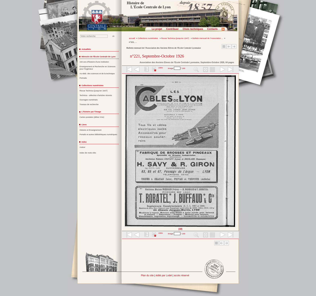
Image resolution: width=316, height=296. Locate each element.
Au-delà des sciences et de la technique (97, 73)
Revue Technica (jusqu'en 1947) (175, 38)
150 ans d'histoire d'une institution (94, 62)
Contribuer (172, 29)
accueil (132, 38)
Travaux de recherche (89, 104)
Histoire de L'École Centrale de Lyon (148, 5)
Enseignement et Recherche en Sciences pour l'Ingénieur (97, 67)
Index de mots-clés (88, 153)
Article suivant (234, 46)
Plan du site (147, 275)
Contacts (212, 29)
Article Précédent (229, 46)
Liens (83, 124)
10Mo (160, 68)
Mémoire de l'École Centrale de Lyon (98, 56)
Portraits (83, 78)
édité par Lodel (164, 275)
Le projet (157, 29)
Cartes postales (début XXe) (92, 117)
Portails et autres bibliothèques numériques (98, 134)
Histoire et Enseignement (91, 130)
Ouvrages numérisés (89, 100)
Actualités (86, 49)
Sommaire (224, 46)
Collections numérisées (148, 38)
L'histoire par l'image (91, 111)
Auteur (82, 147)
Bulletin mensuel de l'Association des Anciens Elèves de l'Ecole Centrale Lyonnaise (163, 48)
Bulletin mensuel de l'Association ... (207, 38)
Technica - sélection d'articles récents (96, 95)
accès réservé (181, 275)
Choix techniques (193, 29)
